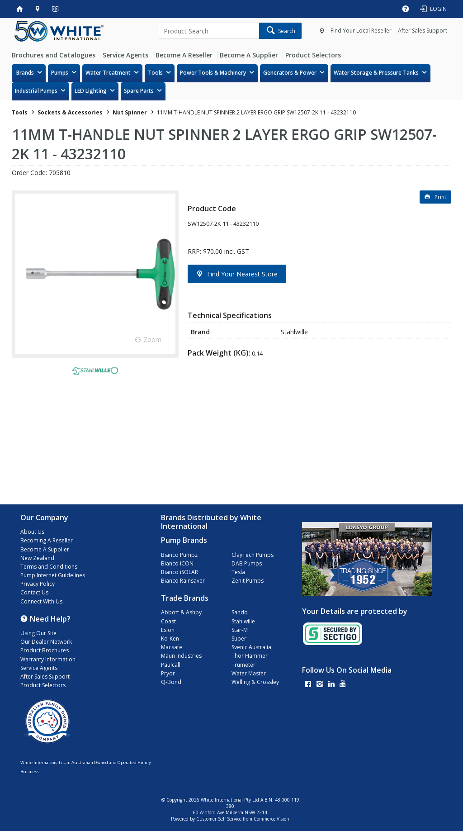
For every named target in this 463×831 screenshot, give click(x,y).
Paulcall (170, 665)
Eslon (168, 630)
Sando (240, 612)
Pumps (59, 72)
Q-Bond (171, 682)
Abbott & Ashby (181, 612)
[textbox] (209, 31)
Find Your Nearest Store (242, 274)
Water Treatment (108, 72)
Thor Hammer (250, 656)
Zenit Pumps (248, 580)
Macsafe (171, 647)
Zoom (152, 339)
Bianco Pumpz (179, 555)
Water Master (249, 673)
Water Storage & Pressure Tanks (376, 72)
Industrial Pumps (36, 91)
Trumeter (243, 665)
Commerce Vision (271, 819)
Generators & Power (290, 72)
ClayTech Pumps (253, 555)
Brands (25, 72)
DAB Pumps (247, 563)
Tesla (238, 572)
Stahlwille (243, 621)
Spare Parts (139, 91)
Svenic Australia (251, 647)
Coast (168, 621)
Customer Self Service (218, 819)
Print (440, 197)
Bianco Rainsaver (183, 580)
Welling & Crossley (255, 682)
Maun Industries (181, 656)
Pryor (168, 673)
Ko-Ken (170, 638)
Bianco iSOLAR (179, 572)
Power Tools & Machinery (213, 72)
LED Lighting (91, 91)
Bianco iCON (177, 563)
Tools (155, 72)
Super (239, 638)
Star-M (240, 630)
